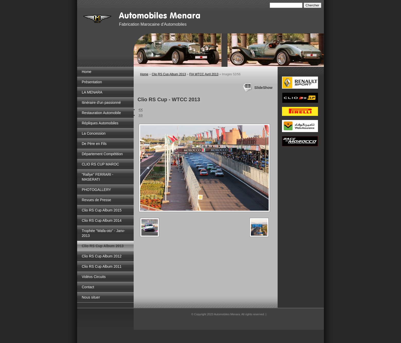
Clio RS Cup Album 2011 (102, 266)
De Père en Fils (94, 144)
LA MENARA (92, 92)
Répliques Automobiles (100, 123)
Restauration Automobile (101, 113)
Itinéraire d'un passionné (101, 102)
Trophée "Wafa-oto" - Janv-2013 (103, 233)
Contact (88, 287)
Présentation (92, 82)
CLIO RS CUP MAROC (100, 164)
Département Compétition (102, 154)
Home (86, 72)
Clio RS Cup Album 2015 (102, 210)
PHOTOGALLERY (96, 190)
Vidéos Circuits (94, 277)
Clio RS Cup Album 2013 (103, 246)
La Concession (94, 133)
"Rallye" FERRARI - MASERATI (97, 176)
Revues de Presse (96, 200)
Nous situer (91, 297)
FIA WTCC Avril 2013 (203, 74)
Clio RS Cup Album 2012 (102, 256)
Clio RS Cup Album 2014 (102, 220)
